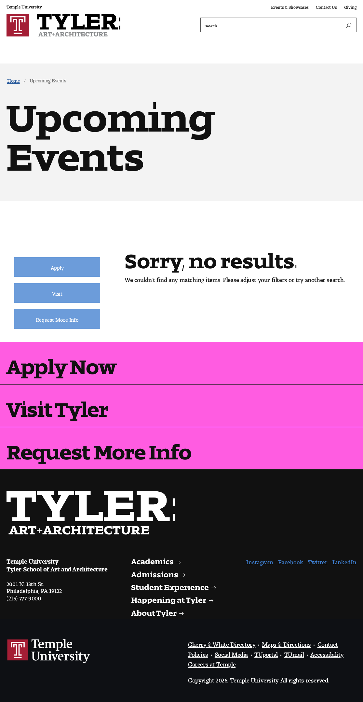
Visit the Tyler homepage (93, 513)
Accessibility (326, 653)
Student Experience (170, 585)
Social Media (231, 653)
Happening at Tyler (168, 598)
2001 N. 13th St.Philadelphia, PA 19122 (34, 585)
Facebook (290, 560)
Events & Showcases (290, 6)
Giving (350, 6)
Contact (327, 642)
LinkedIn (344, 560)
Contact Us (326, 6)
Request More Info (99, 447)
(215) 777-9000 (24, 596)
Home (13, 79)
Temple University (24, 5)
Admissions (154, 572)
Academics (152, 559)
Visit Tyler (57, 404)
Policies (198, 653)
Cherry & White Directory (221, 642)
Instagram (259, 560)
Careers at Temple (211, 662)
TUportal (266, 653)
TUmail (294, 653)
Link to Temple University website (49, 651)
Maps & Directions (286, 642)
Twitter (318, 560)
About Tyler (154, 611)
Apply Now (61, 361)
